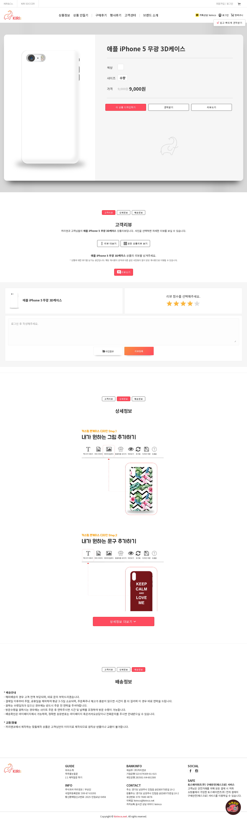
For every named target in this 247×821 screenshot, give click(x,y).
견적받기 (168, 107)
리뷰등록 (139, 351)
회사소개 (69, 770)
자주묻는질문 (71, 773)
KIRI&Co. (8, 3)
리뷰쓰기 (211, 107)
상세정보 (123, 212)
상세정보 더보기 (123, 621)
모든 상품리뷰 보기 (135, 243)
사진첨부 (108, 351)
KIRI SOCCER (28, 3)
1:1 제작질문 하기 (73, 777)
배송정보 (138, 212)
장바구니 (237, 15)
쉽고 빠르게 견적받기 (229, 21)
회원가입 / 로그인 (224, 3)
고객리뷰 (108, 212)
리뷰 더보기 (108, 243)
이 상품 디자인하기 (126, 107)
